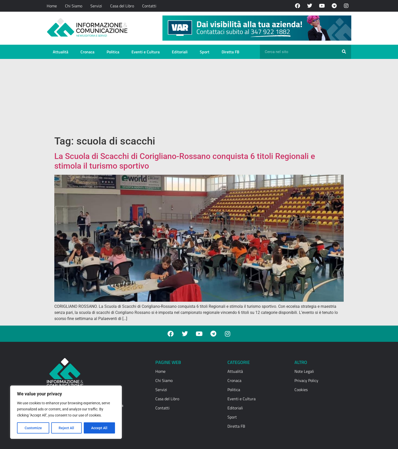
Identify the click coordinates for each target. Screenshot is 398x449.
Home (52, 6)
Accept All (99, 428)
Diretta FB (230, 52)
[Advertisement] (199, 97)
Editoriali (180, 52)
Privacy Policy (306, 380)
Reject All (66, 428)
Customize (33, 428)
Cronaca (87, 52)
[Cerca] (344, 52)
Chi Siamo (73, 6)
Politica (113, 52)
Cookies (301, 390)
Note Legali (304, 371)
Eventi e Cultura (145, 52)
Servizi (96, 6)
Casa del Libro (122, 6)
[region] (66, 412)
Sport (204, 52)
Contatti (149, 6)
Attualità (60, 52)
